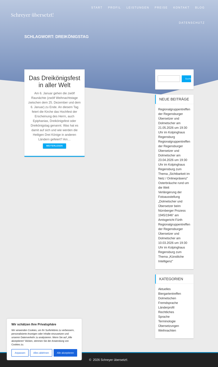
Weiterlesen (54, 146)
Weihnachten (167, 330)
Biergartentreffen (169, 293)
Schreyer (32, 14)
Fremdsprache (168, 303)
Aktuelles (164, 289)
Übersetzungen (168, 326)
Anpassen (20, 352)
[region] (44, 339)
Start (97, 7)
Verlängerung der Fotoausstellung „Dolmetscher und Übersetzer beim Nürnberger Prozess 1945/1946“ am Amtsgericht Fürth (172, 206)
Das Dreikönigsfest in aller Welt (54, 82)
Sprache (164, 316)
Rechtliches (166, 312)
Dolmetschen (167, 298)
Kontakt (181, 7)
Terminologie (167, 321)
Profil (114, 7)
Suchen (188, 78)
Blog (200, 7)
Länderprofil (166, 307)
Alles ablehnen (41, 352)
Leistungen (138, 7)
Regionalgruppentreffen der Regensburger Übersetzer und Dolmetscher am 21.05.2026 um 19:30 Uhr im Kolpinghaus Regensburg (174, 123)
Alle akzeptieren (65, 352)
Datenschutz (192, 22)
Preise (161, 7)
